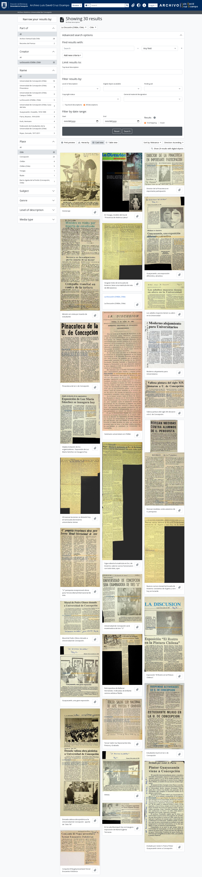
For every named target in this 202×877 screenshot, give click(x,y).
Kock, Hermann (37, 122)
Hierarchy (83, 142)
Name (23, 70)
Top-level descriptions (73, 105)
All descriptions (92, 105)
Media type (26, 219)
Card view (97, 142)
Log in (152, 5)
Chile (37, 152)
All (21, 34)
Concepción (37, 157)
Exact (162, 123)
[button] (133, 5)
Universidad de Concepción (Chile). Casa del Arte (37, 106)
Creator (24, 51)
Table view (111, 142)
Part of (24, 28)
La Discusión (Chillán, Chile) (37, 62)
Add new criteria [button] (71, 55)
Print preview (68, 142)
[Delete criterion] (181, 48)
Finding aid (148, 84)
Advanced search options (77, 35)
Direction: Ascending (173, 142)
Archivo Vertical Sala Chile (37, 39)
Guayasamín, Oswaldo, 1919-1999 (37, 112)
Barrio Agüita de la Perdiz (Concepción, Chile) (37, 181)
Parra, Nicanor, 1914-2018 (37, 117)
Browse (76, 5)
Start (64, 116)
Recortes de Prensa (37, 44)
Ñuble (37, 176)
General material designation (135, 94)
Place (23, 141)
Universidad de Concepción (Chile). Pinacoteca (37, 86)
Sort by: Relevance (151, 142)
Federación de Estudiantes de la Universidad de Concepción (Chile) (37, 127)
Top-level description (70, 67)
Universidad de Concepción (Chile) (37, 81)
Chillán (37, 162)
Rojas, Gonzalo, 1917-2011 (37, 133)
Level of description (32, 210)
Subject (24, 191)
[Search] (107, 5)
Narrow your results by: (37, 19)
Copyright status (68, 94)
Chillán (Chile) (37, 166)
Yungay (37, 171)
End (104, 116)
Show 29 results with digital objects (167, 148)
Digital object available (112, 84)
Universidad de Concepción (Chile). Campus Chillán (37, 94)
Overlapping (152, 123)
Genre (23, 200)
